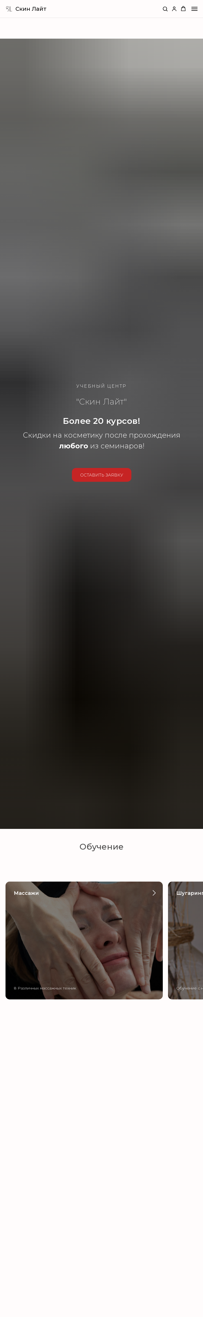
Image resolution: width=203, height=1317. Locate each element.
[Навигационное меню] (194, 9)
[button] (165, 8)
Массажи (26, 893)
